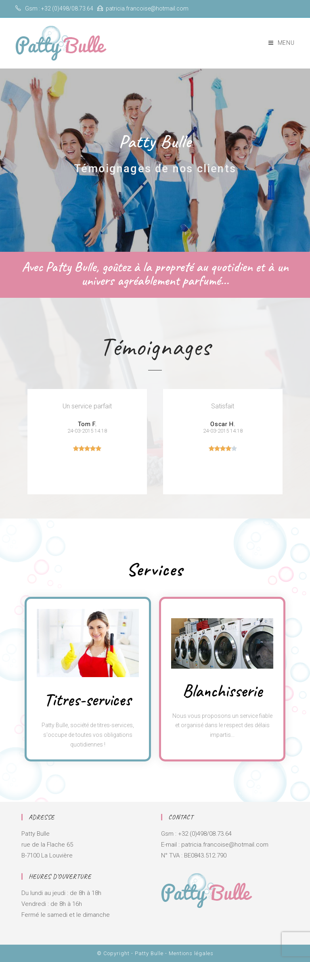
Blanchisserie (222, 691)
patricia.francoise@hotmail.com (147, 8)
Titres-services (87, 700)
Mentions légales (191, 953)
